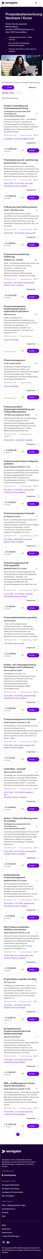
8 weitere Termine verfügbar (15, 958)
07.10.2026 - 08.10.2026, (19, 745)
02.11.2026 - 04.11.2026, (17, 1005)
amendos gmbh (10, 621)
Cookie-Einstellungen (10, 1236)
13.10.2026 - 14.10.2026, (18, 539)
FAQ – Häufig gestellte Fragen (14, 1205)
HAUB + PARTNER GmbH (14, 210)
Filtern (8, 87)
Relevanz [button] (33, 87)
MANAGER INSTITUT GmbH (15, 163)
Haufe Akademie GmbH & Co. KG (17, 467)
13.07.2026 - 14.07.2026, (20, 696)
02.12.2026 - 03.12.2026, (18, 1060)
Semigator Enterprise (10, 1189)
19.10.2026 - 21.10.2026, (19, 139)
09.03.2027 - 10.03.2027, (20, 233)
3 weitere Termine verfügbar (14, 1114)
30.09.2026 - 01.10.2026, (18, 1112)
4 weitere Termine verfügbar (14, 1008)
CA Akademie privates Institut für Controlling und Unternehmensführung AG (17, 113)
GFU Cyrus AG (9, 982)
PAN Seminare (10, 314)
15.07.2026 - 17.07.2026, (19, 903)
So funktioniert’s (8, 1209)
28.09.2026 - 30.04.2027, (18, 440)
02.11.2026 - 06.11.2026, (19, 283)
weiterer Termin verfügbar (14, 285)
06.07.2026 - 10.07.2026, (20, 851)
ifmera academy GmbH (13, 670)
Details (33, 150)
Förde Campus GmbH (12, 363)
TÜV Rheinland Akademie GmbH (17, 415)
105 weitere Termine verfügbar (15, 186)
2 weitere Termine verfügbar (14, 492)
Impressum (6, 1229)
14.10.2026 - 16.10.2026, (19, 490)
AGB (4, 1225)
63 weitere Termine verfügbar (15, 698)
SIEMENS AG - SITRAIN (13, 260)
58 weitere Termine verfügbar (15, 797)
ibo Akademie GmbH (12, 516)
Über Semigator (8, 1196)
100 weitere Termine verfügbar (15, 906)
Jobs (3, 1216)
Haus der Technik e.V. (12, 1037)
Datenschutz (7, 1232)
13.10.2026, (14, 643)
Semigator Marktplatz (10, 1185)
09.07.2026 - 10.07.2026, (18, 183)
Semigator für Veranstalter (12, 1192)
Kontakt (5, 1212)
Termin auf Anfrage (11, 340)
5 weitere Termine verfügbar (14, 854)
